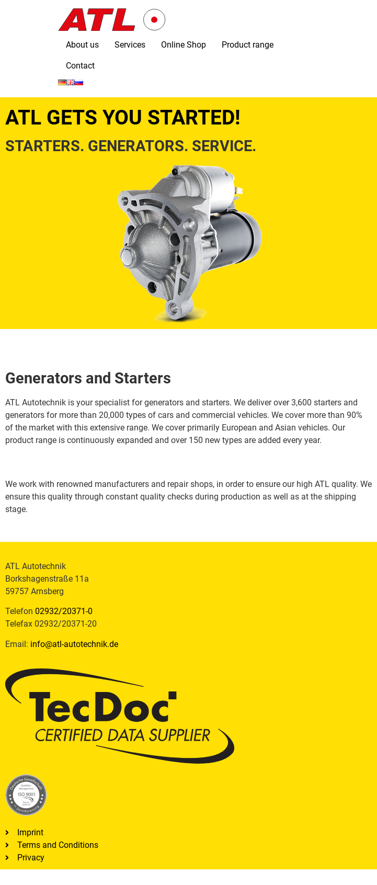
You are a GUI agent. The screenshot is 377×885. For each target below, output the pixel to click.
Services (130, 45)
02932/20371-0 (64, 611)
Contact (80, 66)
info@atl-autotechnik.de (74, 644)
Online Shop (183, 45)
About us (82, 45)
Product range (247, 45)
